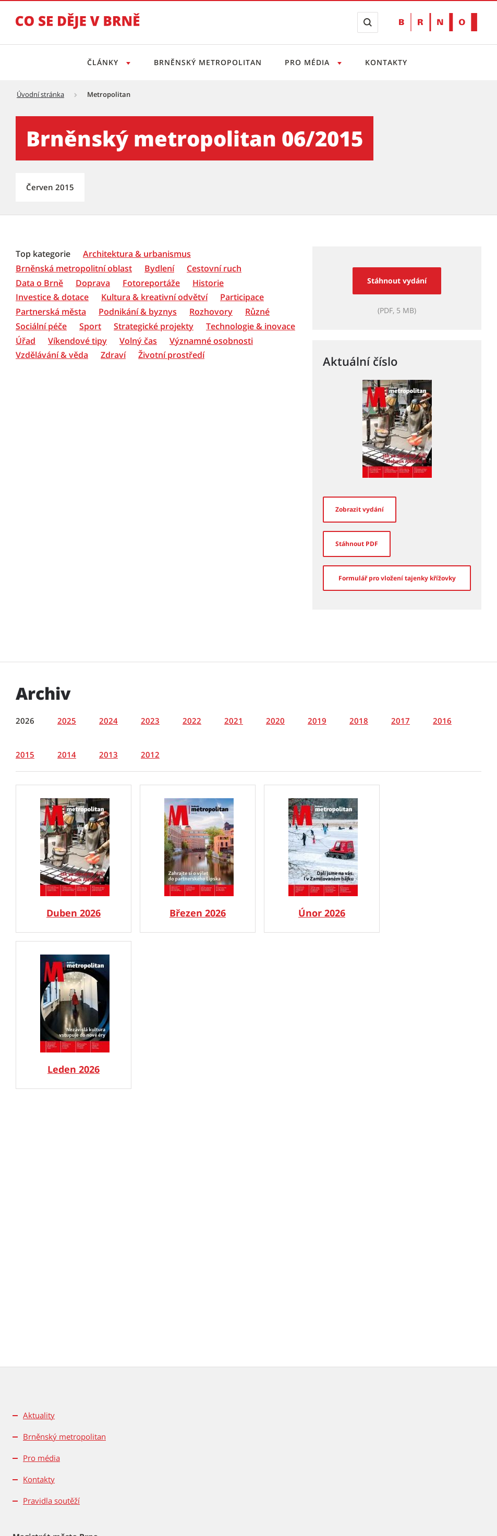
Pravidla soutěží (51, 1500)
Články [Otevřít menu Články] (101, 62)
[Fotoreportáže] (151, 283)
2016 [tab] (442, 720)
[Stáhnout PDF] (357, 544)
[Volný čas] (138, 341)
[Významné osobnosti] (211, 341)
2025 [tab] (66, 720)
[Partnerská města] (51, 311)
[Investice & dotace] (52, 297)
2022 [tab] (192, 720)
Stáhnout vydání (397, 281)
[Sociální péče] (41, 326)
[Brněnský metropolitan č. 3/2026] (198, 859)
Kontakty (389, 62)
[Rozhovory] (211, 311)
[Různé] (257, 311)
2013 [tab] (108, 754)
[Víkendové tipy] (77, 341)
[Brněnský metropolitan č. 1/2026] (73, 1015)
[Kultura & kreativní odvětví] (154, 297)
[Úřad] (25, 341)
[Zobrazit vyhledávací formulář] (367, 22)
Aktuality (39, 1415)
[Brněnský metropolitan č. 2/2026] (322, 859)
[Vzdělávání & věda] (52, 355)
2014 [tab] (66, 754)
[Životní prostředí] (171, 355)
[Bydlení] (159, 268)
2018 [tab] (358, 720)
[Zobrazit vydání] (359, 510)
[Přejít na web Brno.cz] (438, 22)
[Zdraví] (113, 355)
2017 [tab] (400, 720)
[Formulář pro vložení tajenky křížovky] (397, 578)
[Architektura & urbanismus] (137, 254)
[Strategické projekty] (153, 326)
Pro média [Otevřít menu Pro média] (309, 62)
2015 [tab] (25, 754)
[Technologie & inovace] (250, 326)
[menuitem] (44, 253)
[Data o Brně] (39, 283)
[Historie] (208, 283)
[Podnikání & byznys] (138, 311)
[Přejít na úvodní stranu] (78, 28)
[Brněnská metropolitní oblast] (74, 268)
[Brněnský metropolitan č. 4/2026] (73, 859)
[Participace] (242, 297)
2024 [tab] (108, 720)
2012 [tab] (150, 754)
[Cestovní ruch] (214, 268)
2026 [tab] (25, 720)
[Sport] (90, 326)
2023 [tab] (150, 720)
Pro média (41, 1458)
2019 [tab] (317, 720)
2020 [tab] (275, 720)
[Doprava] (93, 283)
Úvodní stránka (40, 94)
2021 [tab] (233, 720)
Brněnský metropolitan (207, 62)
